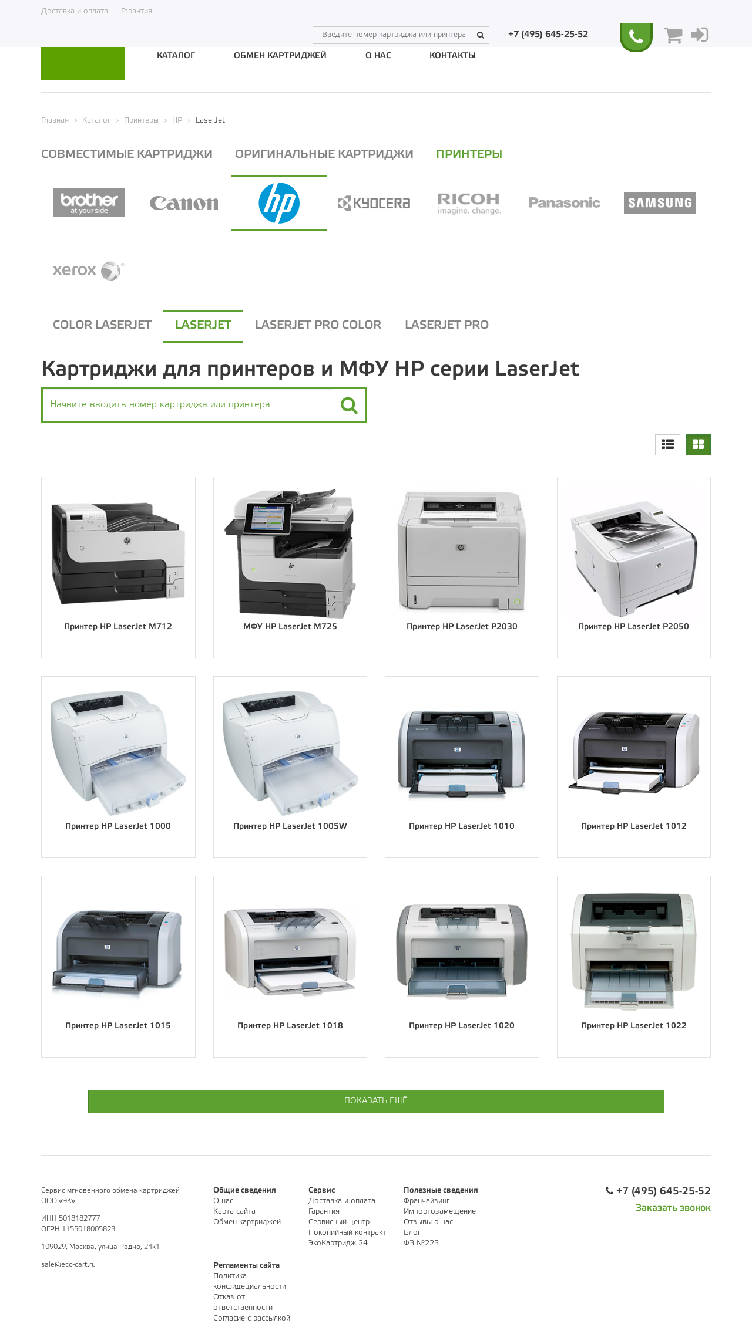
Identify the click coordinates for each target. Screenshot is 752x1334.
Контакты (452, 56)
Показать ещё (376, 1099)
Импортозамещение (440, 1210)
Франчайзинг (426, 1199)
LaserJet (203, 324)
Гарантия (136, 11)
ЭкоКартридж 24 (338, 1241)
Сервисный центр (339, 1220)
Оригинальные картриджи (329, 153)
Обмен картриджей (280, 56)
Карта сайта (234, 1210)
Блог (412, 1231)
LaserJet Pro (447, 324)
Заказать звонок (673, 1206)
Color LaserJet (102, 324)
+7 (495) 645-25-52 (551, 11)
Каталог (176, 56)
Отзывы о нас (428, 1220)
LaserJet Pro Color (318, 324)
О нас (378, 56)
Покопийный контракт (347, 1231)
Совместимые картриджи (127, 153)
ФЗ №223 (421, 1241)
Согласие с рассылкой (251, 1316)
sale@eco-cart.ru (68, 1262)
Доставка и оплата (74, 11)
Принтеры (477, 153)
